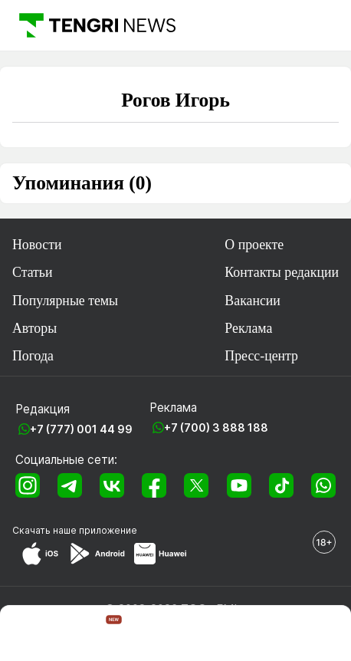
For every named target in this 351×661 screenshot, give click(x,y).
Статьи (32, 272)
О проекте (254, 244)
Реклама (248, 328)
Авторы (34, 328)
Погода (33, 355)
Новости (37, 244)
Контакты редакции (282, 272)
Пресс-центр (261, 355)
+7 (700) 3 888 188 (216, 427)
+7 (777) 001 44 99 (81, 429)
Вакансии (252, 300)
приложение (108, 530)
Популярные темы (65, 300)
